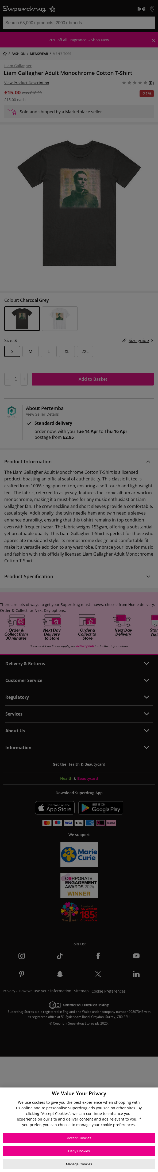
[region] (79, 1129)
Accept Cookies (79, 1138)
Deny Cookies (79, 1151)
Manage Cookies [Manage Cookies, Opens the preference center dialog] (79, 1164)
